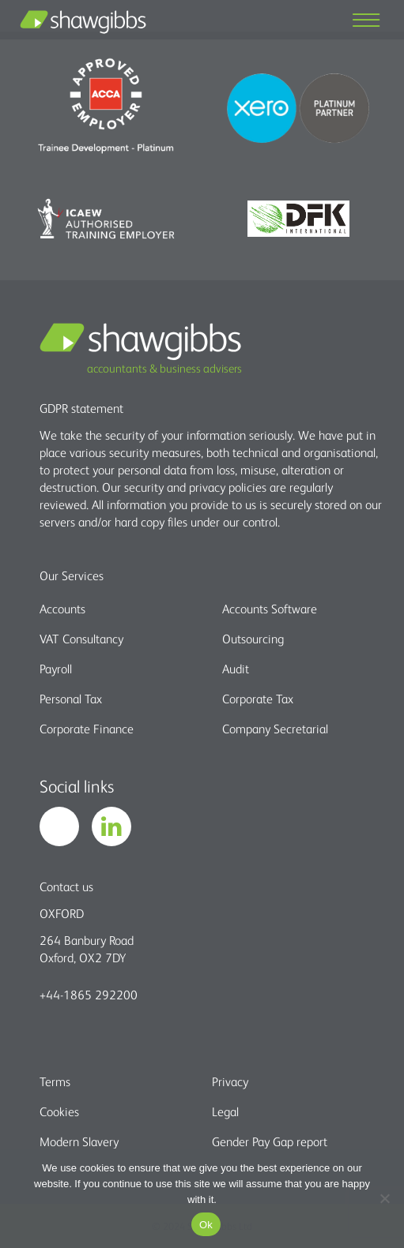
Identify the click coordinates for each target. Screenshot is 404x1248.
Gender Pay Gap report (269, 1141)
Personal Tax (71, 698)
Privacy (230, 1081)
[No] (384, 1198)
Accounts (62, 609)
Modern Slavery (79, 1141)
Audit (235, 668)
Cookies (59, 1111)
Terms (55, 1081)
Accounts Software (269, 609)
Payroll (56, 668)
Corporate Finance (87, 728)
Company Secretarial (275, 728)
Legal (225, 1111)
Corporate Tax (257, 698)
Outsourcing (253, 638)
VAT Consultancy (81, 638)
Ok (206, 1225)
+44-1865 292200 (89, 995)
